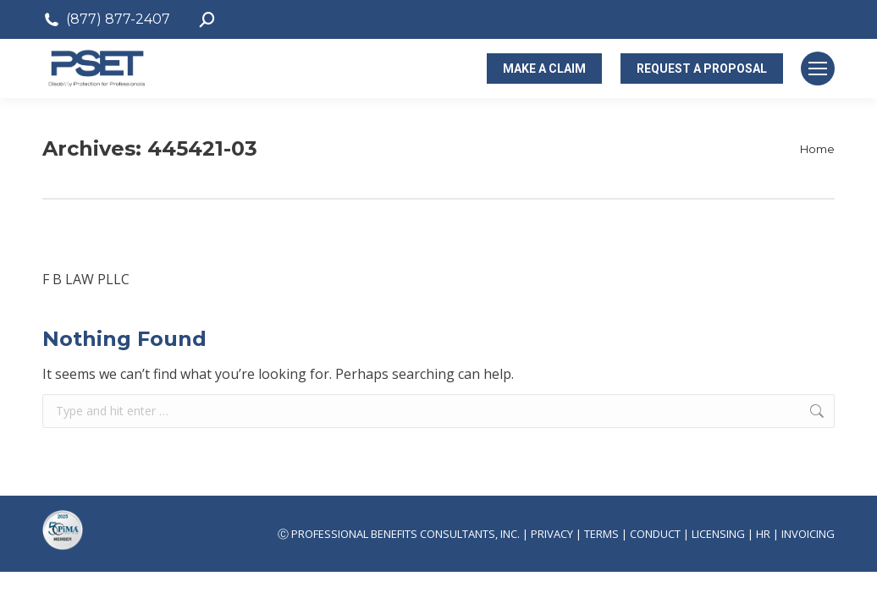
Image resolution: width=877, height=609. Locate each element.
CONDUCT (655, 533)
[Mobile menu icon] (818, 68)
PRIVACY (552, 533)
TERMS (601, 533)
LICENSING (718, 533)
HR (763, 533)
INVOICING (808, 533)
